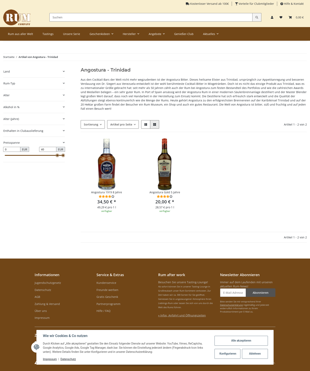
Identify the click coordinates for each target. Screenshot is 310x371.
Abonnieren (260, 293)
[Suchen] (151, 17)
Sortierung (91, 124)
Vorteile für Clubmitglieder (256, 4)
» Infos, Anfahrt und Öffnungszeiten (182, 315)
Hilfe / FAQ (103, 311)
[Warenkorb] (296, 17)
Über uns (41, 311)
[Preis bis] (47, 149)
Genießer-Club (184, 34)
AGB (37, 297)
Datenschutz (43, 290)
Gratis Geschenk (107, 297)
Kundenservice (106, 283)
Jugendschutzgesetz (48, 283)
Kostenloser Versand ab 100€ (209, 4)
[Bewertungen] (106, 196)
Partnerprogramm (108, 304)
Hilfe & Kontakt (293, 4)
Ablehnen (255, 353)
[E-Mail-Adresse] (233, 292)
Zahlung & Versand (47, 304)
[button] (272, 17)
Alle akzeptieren (241, 340)
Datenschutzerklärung (231, 304)
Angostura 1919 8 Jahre (106, 192)
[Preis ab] (11, 149)
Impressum (42, 318)
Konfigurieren (227, 353)
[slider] (58, 155)
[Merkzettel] (280, 17)
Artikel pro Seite (121, 124)
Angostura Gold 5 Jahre (164, 192)
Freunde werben (107, 290)
